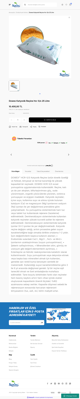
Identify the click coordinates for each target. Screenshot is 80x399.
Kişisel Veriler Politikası (59, 351)
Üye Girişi (33, 363)
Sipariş (32, 347)
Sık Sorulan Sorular (36, 344)
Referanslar (12, 344)
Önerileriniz (59, 172)
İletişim (11, 351)
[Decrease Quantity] (11, 120)
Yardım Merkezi (35, 340)
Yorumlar (28, 172)
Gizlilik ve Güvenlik (58, 344)
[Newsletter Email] (26, 322)
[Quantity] (18, 120)
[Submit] (41, 322)
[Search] (39, 4)
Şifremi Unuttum (35, 366)
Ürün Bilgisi (15, 172)
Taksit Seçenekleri (43, 172)
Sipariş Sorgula (14, 370)
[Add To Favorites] (69, 17)
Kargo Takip (13, 363)
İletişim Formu (13, 366)
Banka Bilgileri (13, 347)
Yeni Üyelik (33, 359)
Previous (11, 155)
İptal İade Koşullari (58, 347)
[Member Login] (62, 4)
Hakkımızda (12, 340)
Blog (10, 359)
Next (68, 155)
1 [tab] (39, 93)
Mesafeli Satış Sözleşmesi (60, 340)
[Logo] (16, 4)
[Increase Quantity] (24, 120)
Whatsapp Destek (70, 396)
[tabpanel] (14, 85)
